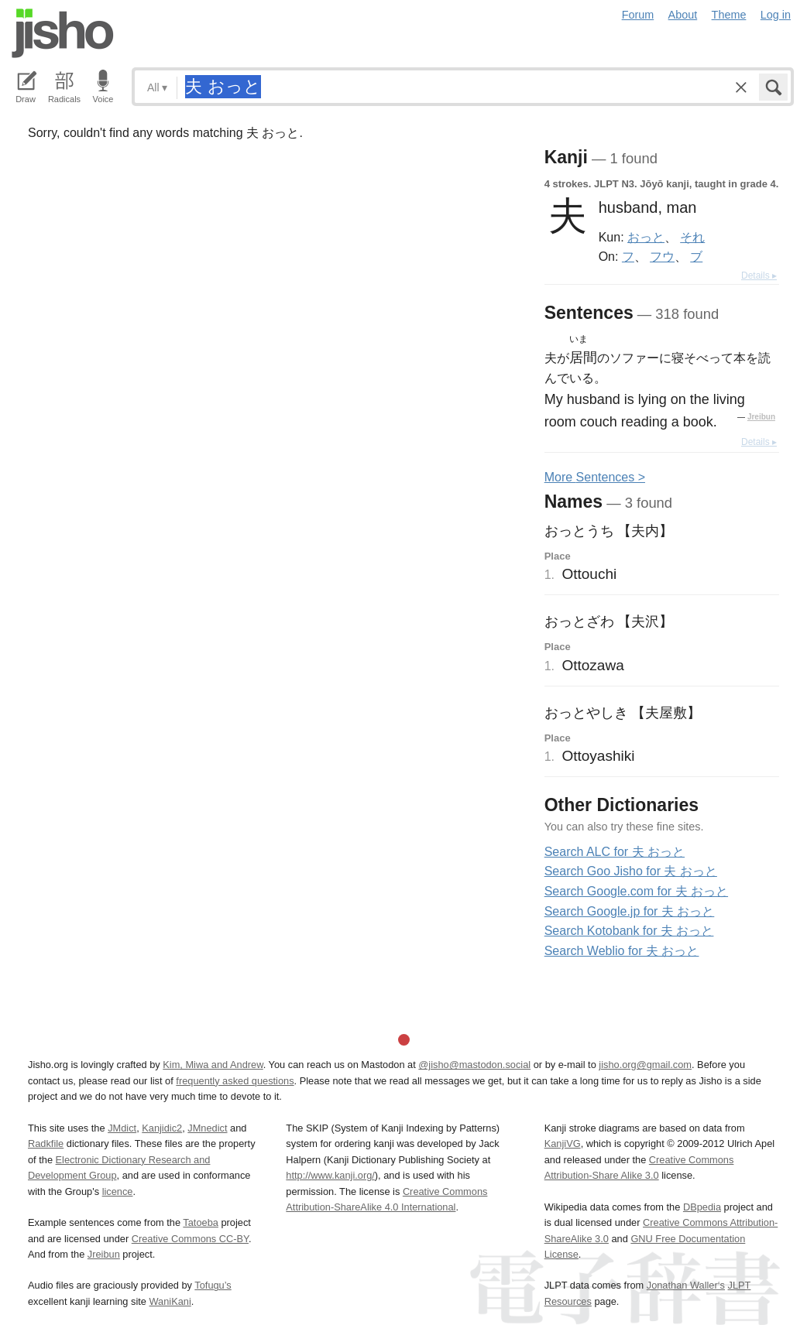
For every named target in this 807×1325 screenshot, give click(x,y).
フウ (662, 256)
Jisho (63, 33)
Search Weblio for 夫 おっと (621, 950)
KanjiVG (562, 1143)
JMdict (122, 1128)
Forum (638, 15)
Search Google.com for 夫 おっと (636, 891)
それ (692, 236)
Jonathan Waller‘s (686, 1285)
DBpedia (702, 1207)
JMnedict (207, 1128)
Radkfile (46, 1143)
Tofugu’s (212, 1285)
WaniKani (170, 1301)
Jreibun (761, 417)
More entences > (594, 477)
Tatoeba (200, 1222)
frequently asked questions (235, 1081)
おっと (645, 236)
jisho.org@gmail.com (645, 1064)
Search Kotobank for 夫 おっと (629, 930)
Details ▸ (759, 275)
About (683, 15)
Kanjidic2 (162, 1128)
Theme (729, 15)
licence (117, 1191)
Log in (776, 15)
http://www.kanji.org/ (330, 1175)
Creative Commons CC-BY (190, 1239)
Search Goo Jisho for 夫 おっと (630, 871)
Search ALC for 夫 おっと (614, 851)
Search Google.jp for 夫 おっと (629, 911)
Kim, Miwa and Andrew (213, 1064)
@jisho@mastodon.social (474, 1064)
